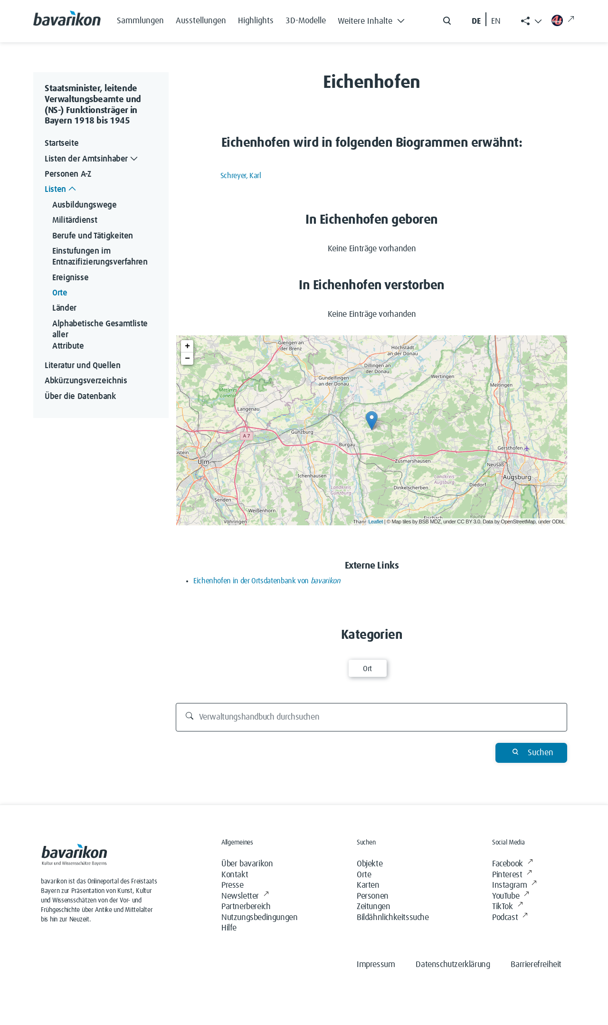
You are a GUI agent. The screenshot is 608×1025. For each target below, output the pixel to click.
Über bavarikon (247, 864)
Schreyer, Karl (240, 176)
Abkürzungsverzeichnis (86, 381)
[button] (373, 19)
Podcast (510, 917)
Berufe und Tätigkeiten (92, 236)
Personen (373, 896)
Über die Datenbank (80, 396)
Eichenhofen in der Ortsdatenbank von (266, 581)
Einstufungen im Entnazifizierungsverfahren (100, 256)
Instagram (514, 885)
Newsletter (245, 896)
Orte (59, 293)
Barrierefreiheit (536, 964)
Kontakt (234, 875)
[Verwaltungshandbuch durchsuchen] (372, 717)
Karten (368, 885)
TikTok (507, 907)
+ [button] (187, 346)
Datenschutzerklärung (453, 964)
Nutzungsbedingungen (259, 917)
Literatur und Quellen (82, 365)
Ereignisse (70, 278)
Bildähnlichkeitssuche (393, 917)
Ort (367, 669)
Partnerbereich (245, 906)
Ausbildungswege (84, 205)
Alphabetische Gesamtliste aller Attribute (101, 335)
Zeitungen (373, 906)
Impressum (376, 964)
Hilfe (229, 928)
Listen (61, 189)
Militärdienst (74, 220)
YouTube (510, 896)
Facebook (512, 864)
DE (476, 21)
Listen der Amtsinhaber (92, 159)
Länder (64, 308)
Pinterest (512, 875)
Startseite (61, 143)
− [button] (187, 358)
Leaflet (376, 521)
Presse (232, 885)
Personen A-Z (68, 174)
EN (496, 21)
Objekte (369, 864)
